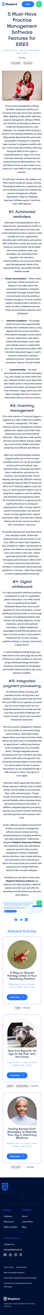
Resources (9, 1221)
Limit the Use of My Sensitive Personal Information (18, 1285)
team (17, 1008)
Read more (17, 997)
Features (28, 63)
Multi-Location (10, 1227)
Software (16, 63)
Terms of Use (8, 1267)
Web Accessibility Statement (14, 1273)
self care (15, 1167)
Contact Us (9, 1244)
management (22, 1086)
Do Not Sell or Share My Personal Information (20, 1278)
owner (10, 1086)
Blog (24, 1227)
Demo (27, 4)
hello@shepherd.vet (13, 1249)
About (25, 1216)
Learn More (27, 1221)
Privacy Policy (21, 1267)
